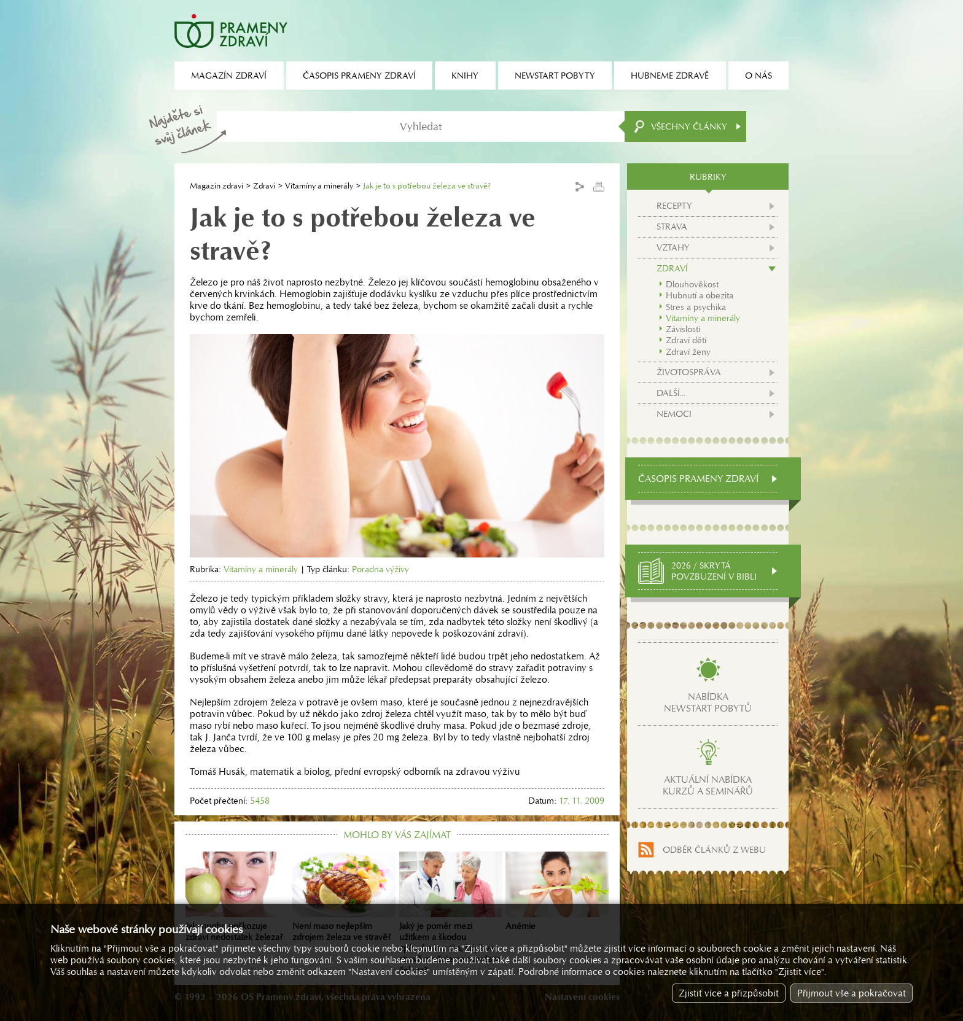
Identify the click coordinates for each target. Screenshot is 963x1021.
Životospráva (689, 372)
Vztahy (673, 247)
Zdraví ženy (688, 351)
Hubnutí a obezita (699, 295)
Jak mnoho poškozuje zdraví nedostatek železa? (237, 897)
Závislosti (683, 329)
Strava (672, 226)
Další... (671, 392)
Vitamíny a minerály (319, 186)
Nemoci (674, 413)
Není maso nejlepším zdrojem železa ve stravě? (344, 897)
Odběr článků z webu (714, 849)
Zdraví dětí (686, 340)
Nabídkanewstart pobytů (708, 702)
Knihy (464, 75)
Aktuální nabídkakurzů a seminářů (708, 785)
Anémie (557, 891)
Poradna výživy (380, 569)
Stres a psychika (696, 307)
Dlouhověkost (692, 284)
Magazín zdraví (216, 186)
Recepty (674, 205)
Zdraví (264, 186)
